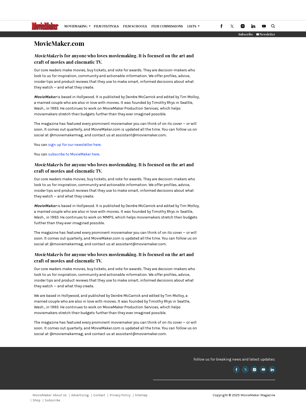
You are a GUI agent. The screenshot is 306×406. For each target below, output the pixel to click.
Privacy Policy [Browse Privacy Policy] (120, 395)
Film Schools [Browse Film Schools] (135, 26)
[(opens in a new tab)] (221, 26)
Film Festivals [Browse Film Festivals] (106, 26)
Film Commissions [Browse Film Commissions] (167, 26)
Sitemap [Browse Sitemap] (141, 395)
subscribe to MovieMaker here (73, 154)
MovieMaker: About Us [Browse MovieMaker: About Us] (50, 395)
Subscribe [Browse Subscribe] (52, 400)
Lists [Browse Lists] (191, 26)
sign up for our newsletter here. (75, 144)
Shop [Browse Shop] (36, 400)
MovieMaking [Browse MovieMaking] (75, 26)
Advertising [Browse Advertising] (80, 395)
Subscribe (245, 34)
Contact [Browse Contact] (99, 395)
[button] (272, 26)
